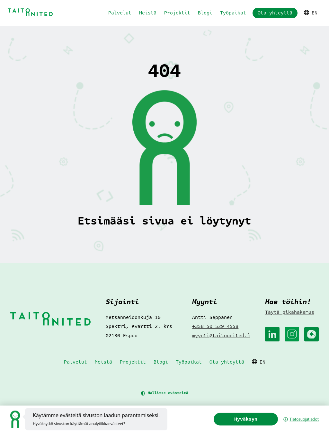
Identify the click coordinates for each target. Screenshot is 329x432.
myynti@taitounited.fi (221, 335)
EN (310, 12)
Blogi (205, 12)
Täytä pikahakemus (289, 312)
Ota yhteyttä (275, 12)
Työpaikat (233, 12)
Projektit (177, 12)
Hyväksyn (256, 425)
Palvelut (119, 12)
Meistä (147, 12)
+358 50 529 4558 (215, 326)
